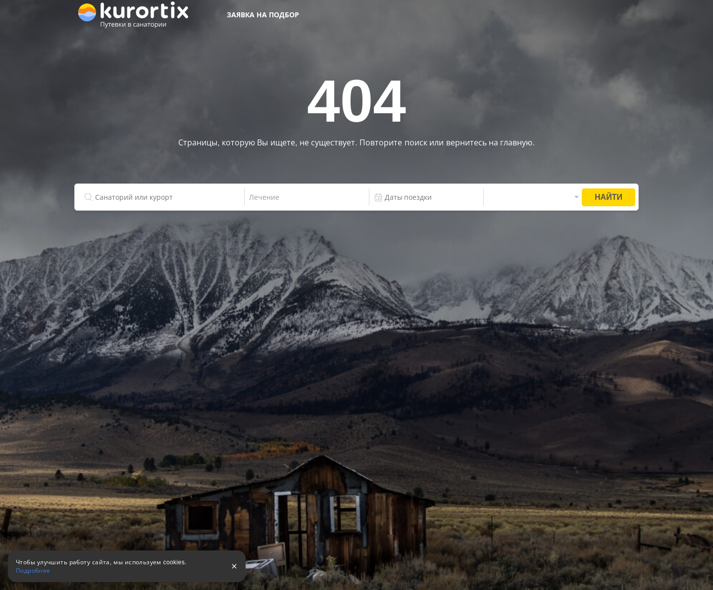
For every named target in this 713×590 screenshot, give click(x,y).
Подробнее (33, 570)
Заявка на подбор (263, 15)
